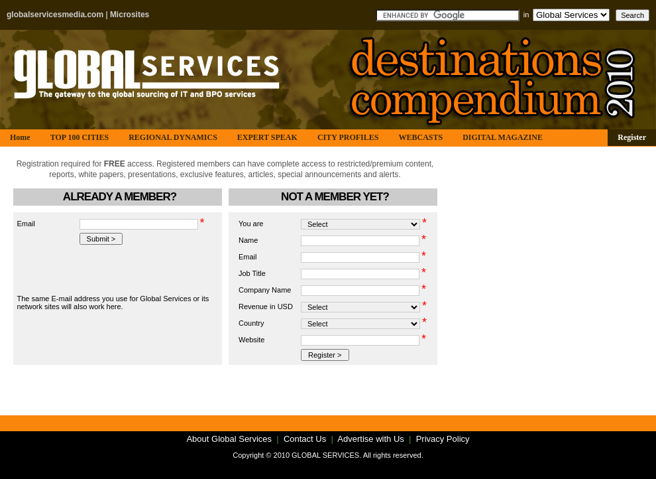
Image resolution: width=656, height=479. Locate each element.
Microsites (129, 14)
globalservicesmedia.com (55, 14)
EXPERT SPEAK (267, 137)
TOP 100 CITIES (79, 137)
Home (20, 137)
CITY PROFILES (348, 137)
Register (632, 137)
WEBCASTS (420, 137)
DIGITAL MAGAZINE (503, 137)
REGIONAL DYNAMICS (173, 137)
